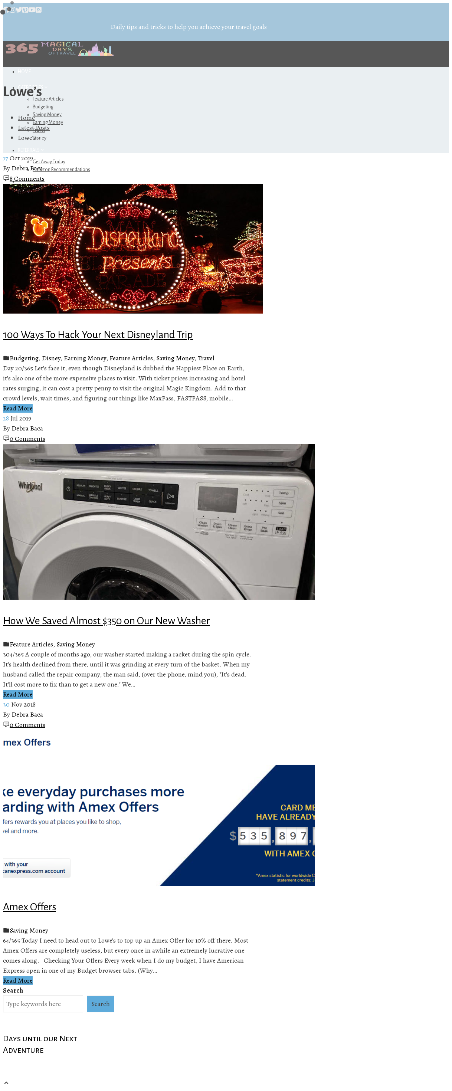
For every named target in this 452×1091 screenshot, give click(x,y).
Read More (18, 408)
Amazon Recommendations (61, 169)
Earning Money (85, 358)
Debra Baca (27, 168)
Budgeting (43, 106)
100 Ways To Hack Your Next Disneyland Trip (98, 334)
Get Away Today (49, 161)
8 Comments (27, 178)
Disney (39, 138)
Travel (206, 358)
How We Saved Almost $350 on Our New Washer (106, 620)
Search (13, 990)
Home (24, 71)
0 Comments (27, 438)
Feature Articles (48, 99)
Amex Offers (29, 907)
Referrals (31, 150)
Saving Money (47, 114)
